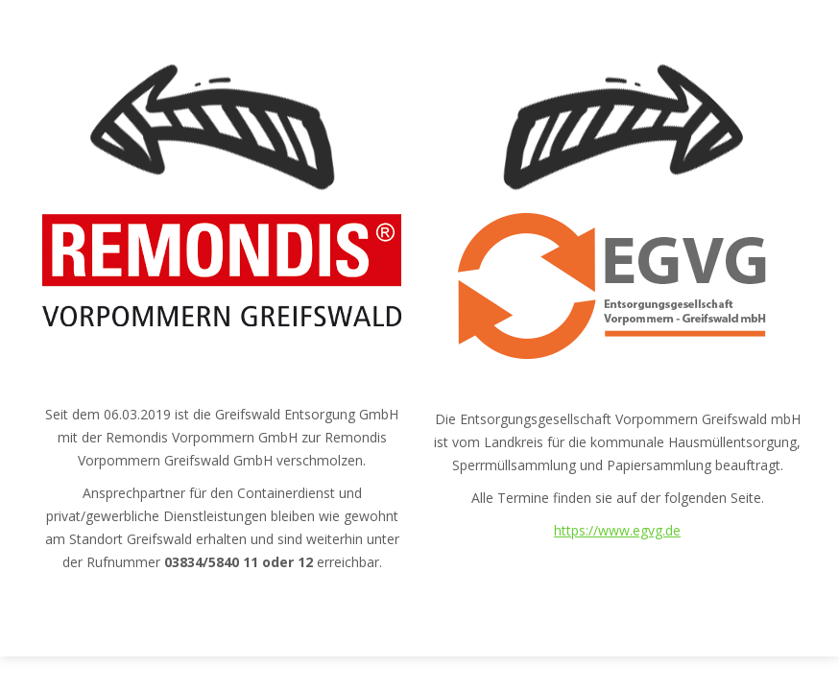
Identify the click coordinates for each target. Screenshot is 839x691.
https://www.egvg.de (617, 530)
